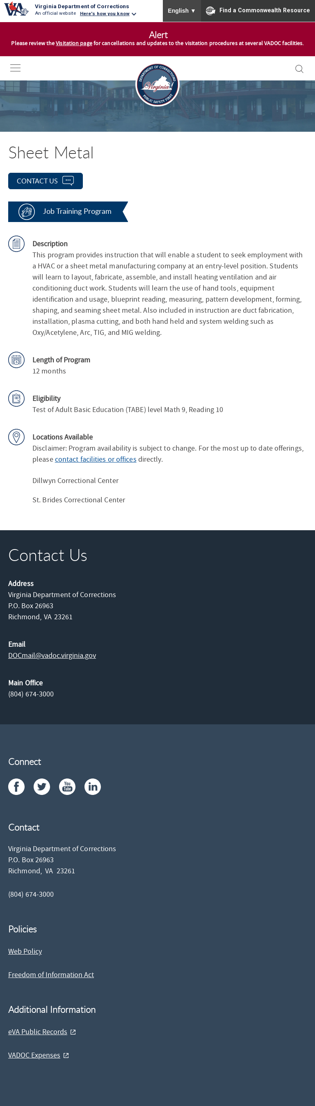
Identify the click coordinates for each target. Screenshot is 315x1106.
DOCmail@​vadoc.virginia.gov (52, 655)
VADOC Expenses (34, 1055)
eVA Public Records (37, 1032)
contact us (37, 180)
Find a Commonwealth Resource (258, 11)
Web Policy (25, 951)
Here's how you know (105, 13)
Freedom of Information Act (51, 975)
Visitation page (74, 43)
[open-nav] (21, 67)
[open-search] (299, 69)
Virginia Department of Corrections (82, 6)
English (182, 10)
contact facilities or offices (96, 459)
